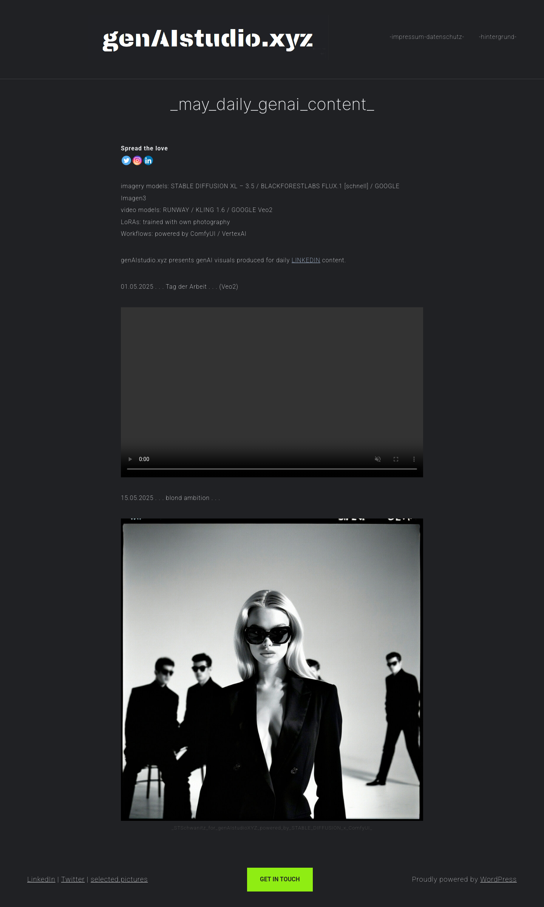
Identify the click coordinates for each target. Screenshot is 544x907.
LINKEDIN (306, 260)
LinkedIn (41, 879)
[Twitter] (126, 160)
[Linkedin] (148, 160)
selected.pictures (119, 879)
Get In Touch (280, 879)
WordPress (498, 879)
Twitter (73, 879)
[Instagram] (137, 160)
